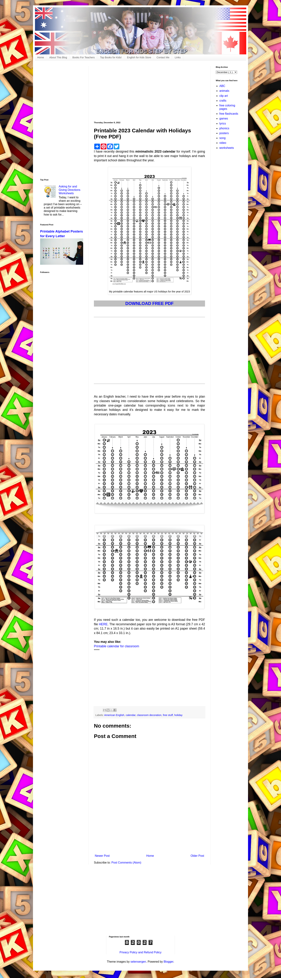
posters (224, 133)
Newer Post (102, 855)
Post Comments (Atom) (126, 862)
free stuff (168, 715)
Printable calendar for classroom (116, 646)
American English (114, 715)
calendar (130, 715)
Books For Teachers (83, 57)
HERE (103, 624)
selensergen (138, 961)
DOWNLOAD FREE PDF (149, 303)
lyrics (222, 123)
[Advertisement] (149, 91)
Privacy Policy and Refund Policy (140, 952)
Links (178, 57)
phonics (224, 128)
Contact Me (162, 57)
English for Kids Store (139, 57)
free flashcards (228, 113)
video (222, 142)
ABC (222, 85)
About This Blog (58, 57)
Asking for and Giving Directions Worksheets (69, 190)
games (223, 118)
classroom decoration (149, 715)
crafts (222, 100)
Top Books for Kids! (111, 57)
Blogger (168, 961)
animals (224, 90)
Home (40, 57)
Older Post (197, 855)
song (222, 138)
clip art (223, 95)
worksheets (226, 147)
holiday (178, 715)
